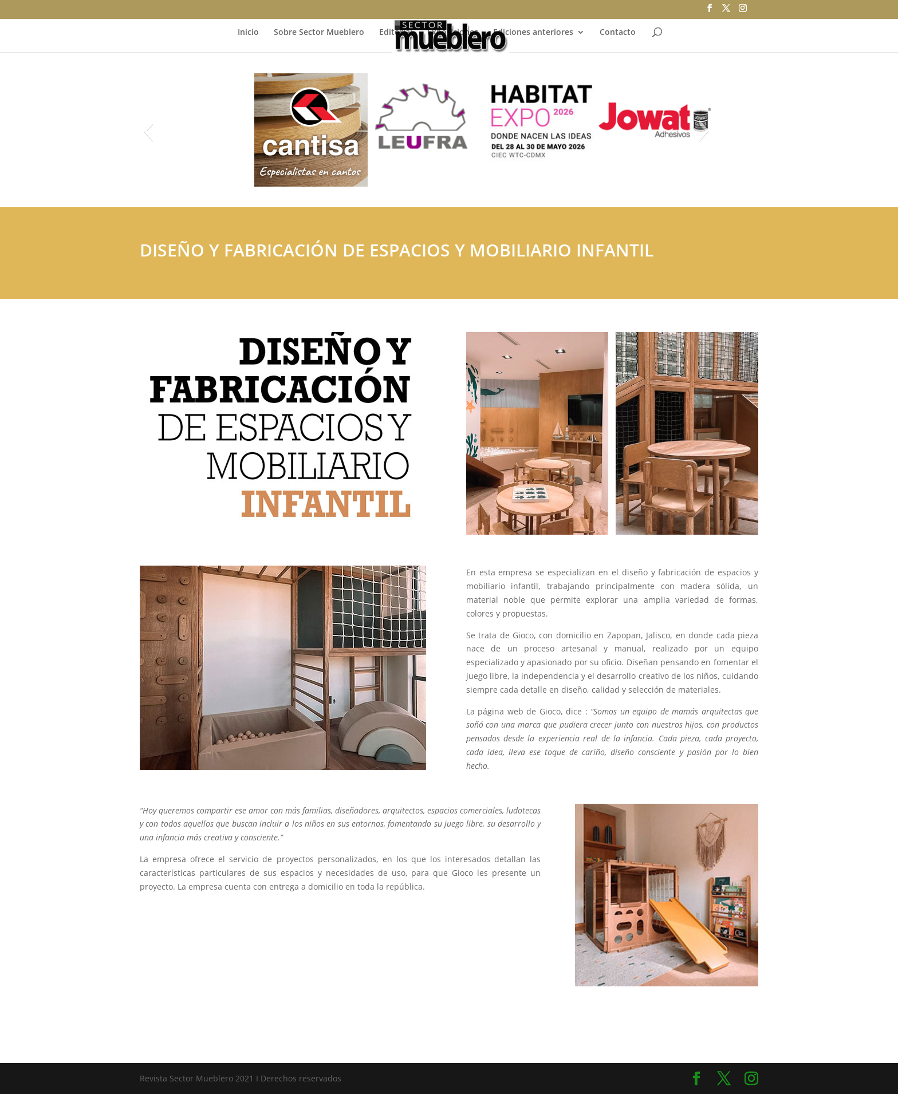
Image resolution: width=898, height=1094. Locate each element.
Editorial (395, 32)
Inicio (248, 32)
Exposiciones (452, 32)
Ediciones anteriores (533, 32)
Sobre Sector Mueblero (319, 32)
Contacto (618, 32)
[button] (148, 130)
